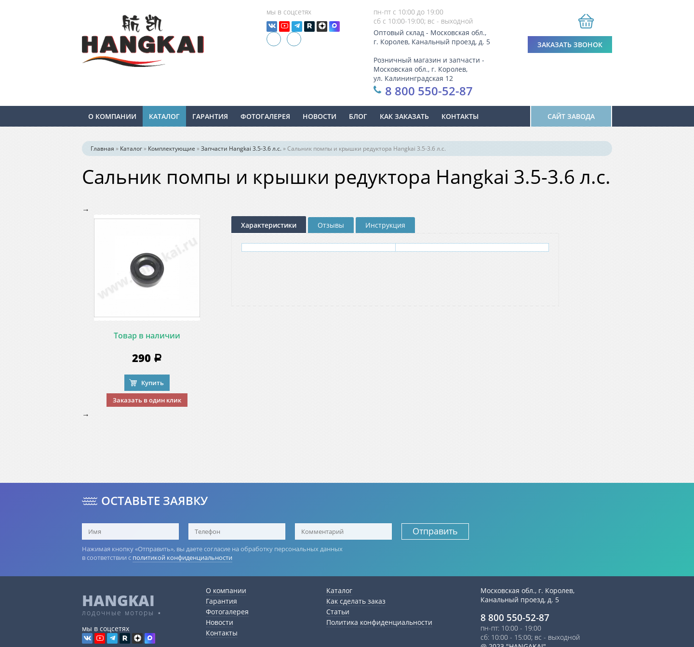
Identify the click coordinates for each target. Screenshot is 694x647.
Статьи (337, 611)
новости (319, 116)
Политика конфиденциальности (379, 622)
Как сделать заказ (356, 601)
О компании (112, 116)
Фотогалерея (265, 116)
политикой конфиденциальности (182, 557)
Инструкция (385, 225)
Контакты (460, 116)
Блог (358, 116)
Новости (219, 622)
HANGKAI (118, 600)
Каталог (164, 116)
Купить (152, 382)
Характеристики (268, 225)
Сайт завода (571, 116)
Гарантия (210, 116)
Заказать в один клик (147, 400)
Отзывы (331, 225)
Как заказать (404, 116)
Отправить (435, 531)
